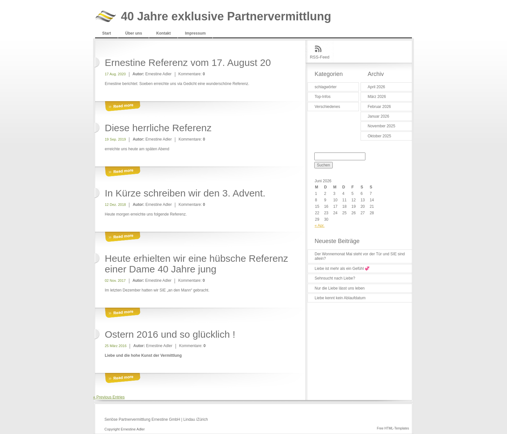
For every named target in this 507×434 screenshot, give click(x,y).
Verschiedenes (327, 106)
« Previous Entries (108, 397)
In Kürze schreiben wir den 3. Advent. (185, 193)
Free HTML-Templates (393, 428)
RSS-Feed (319, 57)
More (122, 106)
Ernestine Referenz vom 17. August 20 (188, 62)
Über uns (133, 33)
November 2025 (381, 126)
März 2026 (377, 96)
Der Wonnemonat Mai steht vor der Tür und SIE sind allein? (360, 256)
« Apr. (320, 225)
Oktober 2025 (379, 136)
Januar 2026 (378, 116)
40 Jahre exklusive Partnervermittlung (226, 16)
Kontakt (163, 33)
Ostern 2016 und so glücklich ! (170, 334)
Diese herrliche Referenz (158, 127)
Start (106, 33)
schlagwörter (326, 87)
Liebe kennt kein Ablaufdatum (340, 298)
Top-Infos (322, 96)
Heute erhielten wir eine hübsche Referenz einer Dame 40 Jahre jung (196, 263)
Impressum (195, 33)
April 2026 (376, 87)
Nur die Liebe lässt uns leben (340, 288)
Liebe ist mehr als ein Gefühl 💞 (342, 268)
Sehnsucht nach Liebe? (335, 278)
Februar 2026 (379, 106)
